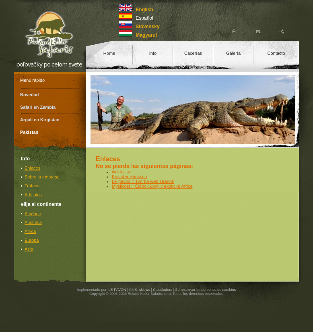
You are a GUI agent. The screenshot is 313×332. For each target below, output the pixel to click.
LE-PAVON (117, 290)
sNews (144, 290)
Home (109, 53)
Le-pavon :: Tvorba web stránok (143, 181)
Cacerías (193, 53)
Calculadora (162, 290)
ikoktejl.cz (121, 171)
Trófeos (32, 185)
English (144, 9)
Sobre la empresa (42, 176)
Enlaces (32, 168)
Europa (32, 240)
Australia (33, 222)
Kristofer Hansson (129, 176)
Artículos (33, 194)
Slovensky (147, 26)
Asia (29, 249)
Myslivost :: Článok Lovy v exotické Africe (152, 186)
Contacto (276, 53)
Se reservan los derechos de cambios (205, 290)
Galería (233, 53)
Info (152, 53)
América (33, 213)
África (30, 231)
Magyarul (146, 35)
